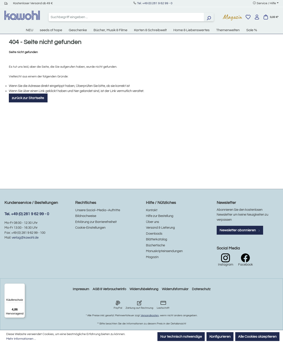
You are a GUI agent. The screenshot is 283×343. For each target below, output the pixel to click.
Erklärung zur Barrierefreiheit (96, 222)
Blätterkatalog (156, 239)
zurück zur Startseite (28, 98)
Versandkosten (150, 315)
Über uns (152, 222)
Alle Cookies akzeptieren (257, 336)
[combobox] (126, 17)
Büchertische (155, 245)
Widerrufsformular (175, 289)
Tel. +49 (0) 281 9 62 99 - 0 (154, 3)
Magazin (232, 17)
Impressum (81, 289)
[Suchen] (209, 17)
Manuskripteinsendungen (164, 251)
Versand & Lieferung (160, 227)
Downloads (154, 233)
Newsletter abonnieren (240, 230)
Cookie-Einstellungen (90, 227)
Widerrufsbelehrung (144, 289)
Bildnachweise (85, 216)
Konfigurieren (220, 336)
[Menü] (22, 286)
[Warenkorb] (271, 17)
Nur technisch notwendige (181, 336)
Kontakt (151, 210)
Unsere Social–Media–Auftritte (97, 210)
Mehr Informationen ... (21, 338)
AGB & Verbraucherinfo (109, 289)
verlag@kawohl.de (25, 237)
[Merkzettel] (248, 17)
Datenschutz (201, 289)
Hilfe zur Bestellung (159, 216)
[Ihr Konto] (257, 17)
